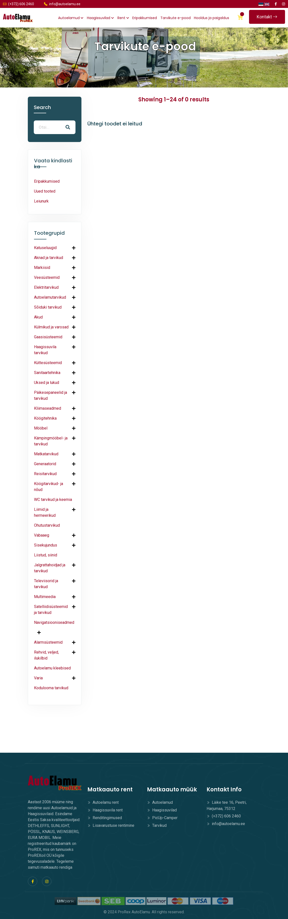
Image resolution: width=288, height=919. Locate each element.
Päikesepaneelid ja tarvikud (50, 395)
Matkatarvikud (46, 454)
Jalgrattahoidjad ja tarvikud (49, 568)
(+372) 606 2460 (18, 4)
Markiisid (42, 267)
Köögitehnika (45, 418)
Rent (123, 17)
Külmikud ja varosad (51, 327)
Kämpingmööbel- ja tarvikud (51, 441)
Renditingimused (104, 817)
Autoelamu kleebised (52, 668)
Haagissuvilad (100, 17)
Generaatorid (45, 463)
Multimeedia (45, 596)
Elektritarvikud (46, 287)
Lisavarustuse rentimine (110, 825)
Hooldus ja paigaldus (211, 17)
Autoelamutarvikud (50, 297)
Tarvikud (157, 825)
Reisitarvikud (45, 473)
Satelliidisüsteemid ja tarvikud (51, 609)
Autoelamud (70, 17)
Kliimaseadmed (47, 408)
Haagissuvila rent (105, 810)
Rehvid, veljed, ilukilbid (46, 655)
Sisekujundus (45, 545)
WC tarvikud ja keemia (53, 499)
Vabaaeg (41, 535)
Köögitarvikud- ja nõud (48, 486)
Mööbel (40, 428)
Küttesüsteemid (48, 362)
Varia (38, 678)
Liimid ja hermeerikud (45, 512)
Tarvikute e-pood (175, 17)
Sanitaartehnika (47, 372)
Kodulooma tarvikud (51, 688)
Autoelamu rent (103, 802)
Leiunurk (41, 201)
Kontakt (267, 16)
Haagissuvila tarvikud (45, 350)
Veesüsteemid (47, 277)
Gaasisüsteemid (48, 337)
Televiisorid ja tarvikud (46, 583)
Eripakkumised (144, 17)
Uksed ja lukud (46, 382)
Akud (38, 317)
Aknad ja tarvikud (48, 257)
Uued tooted (44, 191)
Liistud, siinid (45, 555)
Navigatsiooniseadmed (54, 622)
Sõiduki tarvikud (48, 307)
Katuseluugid (45, 247)
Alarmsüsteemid (48, 642)
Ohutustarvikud (47, 525)
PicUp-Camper (162, 817)
